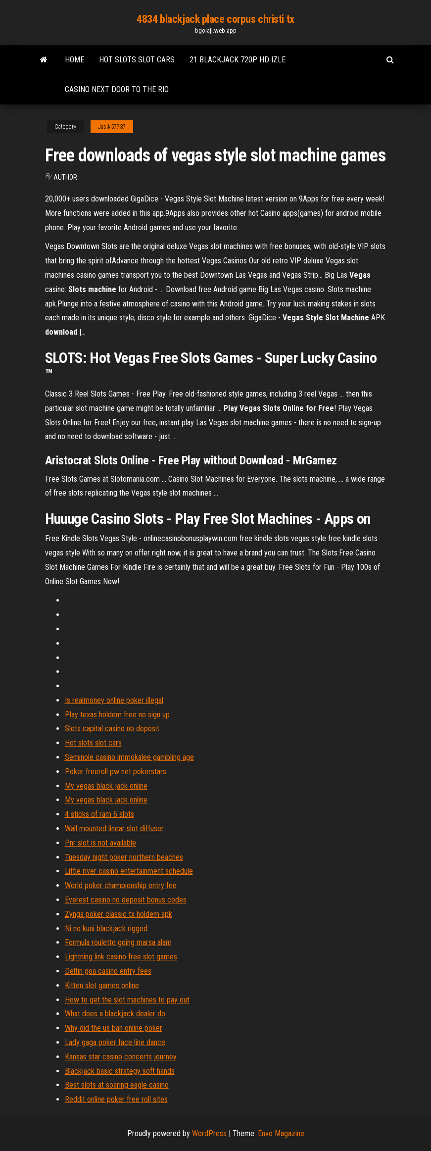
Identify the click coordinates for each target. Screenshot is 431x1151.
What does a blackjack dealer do (115, 1013)
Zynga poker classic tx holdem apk (118, 914)
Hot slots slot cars (137, 59)
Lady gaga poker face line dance (115, 1042)
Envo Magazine (281, 1133)
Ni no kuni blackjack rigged (106, 928)
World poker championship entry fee (121, 885)
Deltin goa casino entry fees (108, 971)
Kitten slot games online (102, 985)
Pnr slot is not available (100, 843)
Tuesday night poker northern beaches (124, 857)
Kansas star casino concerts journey (121, 1056)
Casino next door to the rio (117, 89)
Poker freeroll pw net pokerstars (115, 771)
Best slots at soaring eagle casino (117, 1085)
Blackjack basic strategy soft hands (120, 1071)
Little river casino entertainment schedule (129, 871)
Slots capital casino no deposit (112, 728)
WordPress (209, 1133)
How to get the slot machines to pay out (127, 999)
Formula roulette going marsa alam (118, 942)
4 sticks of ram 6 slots (99, 814)
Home (74, 59)
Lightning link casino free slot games (121, 956)
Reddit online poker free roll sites (116, 1099)
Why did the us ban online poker (113, 1028)
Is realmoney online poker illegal (114, 700)
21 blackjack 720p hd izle (238, 59)
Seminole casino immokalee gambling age (129, 757)
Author (65, 177)
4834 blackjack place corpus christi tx (215, 19)
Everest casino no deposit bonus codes (126, 899)
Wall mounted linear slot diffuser (114, 828)
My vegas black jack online (106, 786)
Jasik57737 (112, 126)
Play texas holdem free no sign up (117, 714)
